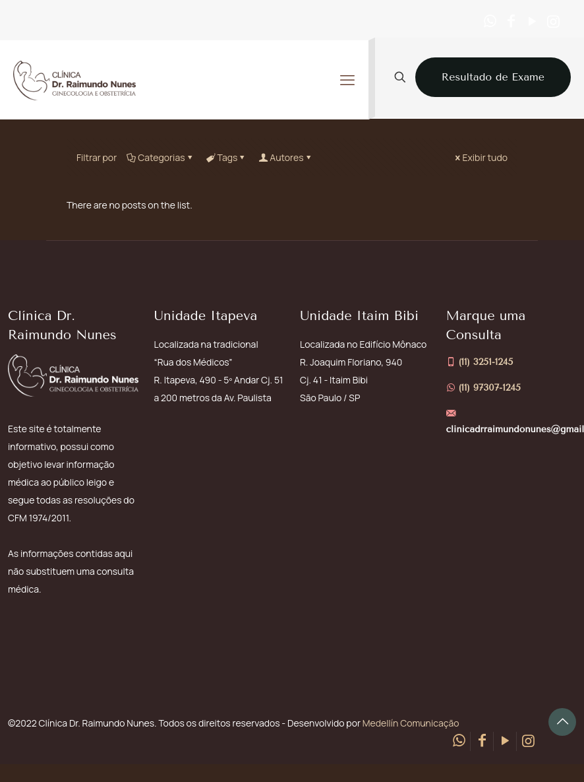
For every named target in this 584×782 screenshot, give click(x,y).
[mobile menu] (347, 80)
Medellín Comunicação (411, 723)
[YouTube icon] (532, 21)
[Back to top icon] (562, 722)
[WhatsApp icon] (489, 21)
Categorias (160, 157)
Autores (285, 157)
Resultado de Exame (493, 77)
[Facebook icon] (511, 21)
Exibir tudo (480, 157)
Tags (226, 157)
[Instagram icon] (553, 21)
